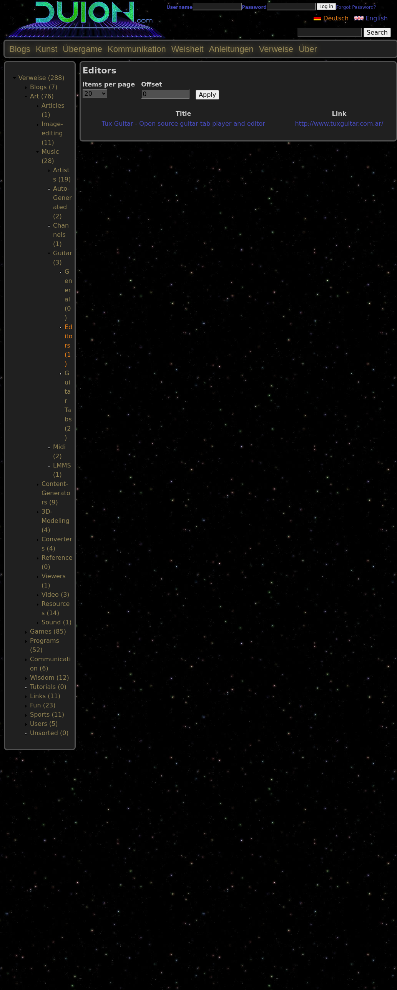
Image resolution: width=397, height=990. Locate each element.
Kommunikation (137, 49)
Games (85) (48, 631)
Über (308, 49)
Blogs (19, 49)
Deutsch (331, 18)
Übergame (82, 49)
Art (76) (42, 96)
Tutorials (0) (48, 687)
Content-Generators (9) (56, 493)
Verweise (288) (41, 78)
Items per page (109, 84)
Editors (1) (69, 345)
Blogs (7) (43, 87)
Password (254, 7)
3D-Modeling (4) (56, 521)
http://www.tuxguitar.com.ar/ (339, 123)
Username (179, 7)
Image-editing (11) (52, 133)
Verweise (276, 49)
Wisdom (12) (49, 677)
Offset (151, 84)
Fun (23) (43, 705)
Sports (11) (47, 714)
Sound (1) (56, 622)
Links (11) (45, 696)
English (371, 18)
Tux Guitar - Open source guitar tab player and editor (183, 123)
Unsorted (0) (49, 733)
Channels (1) (61, 235)
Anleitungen (231, 49)
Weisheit (187, 49)
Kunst (46, 49)
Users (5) (44, 723)
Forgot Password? (356, 7)
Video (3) (56, 594)
